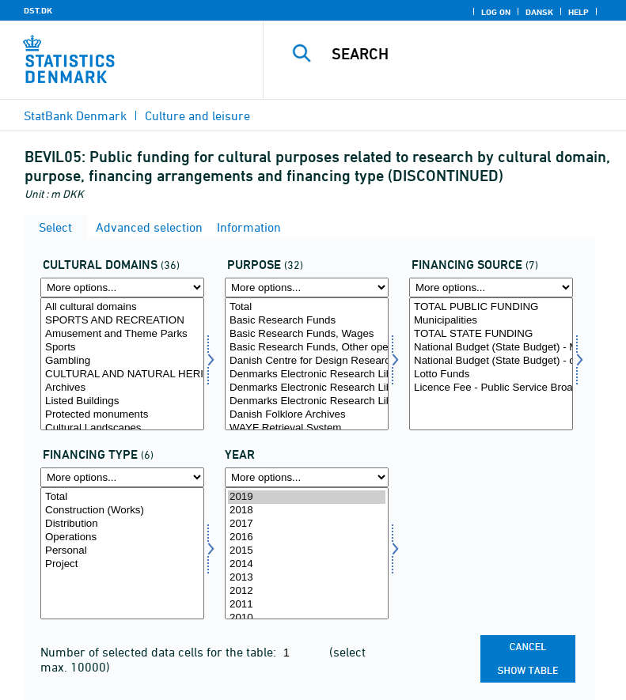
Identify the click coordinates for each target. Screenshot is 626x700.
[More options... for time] (307, 477)
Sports (122, 347)
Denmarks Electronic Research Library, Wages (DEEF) (306, 374)
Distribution (122, 524)
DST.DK (38, 10)
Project (122, 564)
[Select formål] (307, 363)
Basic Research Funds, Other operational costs (306, 347)
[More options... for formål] (307, 287)
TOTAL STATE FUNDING (491, 334)
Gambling (122, 361)
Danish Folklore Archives (306, 415)
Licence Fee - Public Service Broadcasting (491, 388)
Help (578, 11)
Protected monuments (122, 415)
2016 (306, 537)
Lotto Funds (491, 374)
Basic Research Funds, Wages (306, 334)
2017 (306, 524)
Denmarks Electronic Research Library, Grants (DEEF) (306, 388)
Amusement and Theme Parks (122, 334)
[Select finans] (491, 363)
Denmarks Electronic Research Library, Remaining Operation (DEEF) (306, 401)
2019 (306, 497)
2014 (306, 564)
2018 (306, 510)
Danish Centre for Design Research (306, 361)
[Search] (468, 54)
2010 (306, 618)
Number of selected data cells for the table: (159, 652)
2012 (306, 591)
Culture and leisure (197, 115)
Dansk (539, 11)
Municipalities (491, 320)
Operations (122, 537)
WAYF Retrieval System (306, 428)
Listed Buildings (122, 401)
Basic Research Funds (306, 320)
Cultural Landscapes (122, 428)
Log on (495, 11)
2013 (306, 578)
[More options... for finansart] (122, 477)
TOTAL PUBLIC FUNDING (491, 307)
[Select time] (307, 553)
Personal (122, 551)
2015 (306, 551)
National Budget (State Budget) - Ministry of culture (491, 347)
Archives (122, 388)
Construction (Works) (122, 510)
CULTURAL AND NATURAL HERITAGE (122, 374)
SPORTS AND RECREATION (122, 320)
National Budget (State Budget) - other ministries (491, 361)
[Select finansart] (122, 553)
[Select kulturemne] (122, 363)
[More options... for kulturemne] (122, 287)
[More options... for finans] (491, 287)
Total (306, 307)
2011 (306, 604)
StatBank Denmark (75, 115)
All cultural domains (122, 307)
